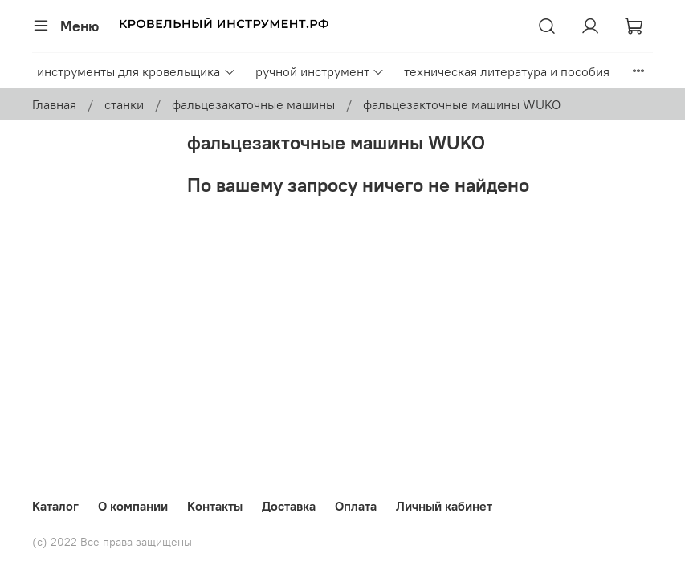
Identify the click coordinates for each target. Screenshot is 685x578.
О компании (133, 506)
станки (124, 104)
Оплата (356, 506)
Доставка (289, 506)
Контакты (215, 506)
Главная (54, 104)
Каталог (55, 506)
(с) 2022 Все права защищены (112, 542)
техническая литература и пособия (507, 71)
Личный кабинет (444, 506)
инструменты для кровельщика (136, 71)
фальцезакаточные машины (253, 104)
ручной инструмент (320, 71)
